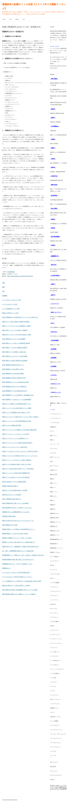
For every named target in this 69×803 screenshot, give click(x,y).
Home (3, 19)
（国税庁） (53, 117)
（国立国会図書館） (55, 236)
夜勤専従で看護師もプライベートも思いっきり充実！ (17, 538)
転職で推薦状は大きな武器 (9, 525)
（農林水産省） (54, 184)
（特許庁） (53, 295)
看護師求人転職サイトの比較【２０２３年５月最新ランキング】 (34, 6)
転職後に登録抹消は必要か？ (10, 486)
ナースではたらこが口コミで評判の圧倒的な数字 (16, 572)
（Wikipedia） (54, 331)
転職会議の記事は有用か (9, 516)
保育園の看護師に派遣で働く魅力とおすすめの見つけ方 (18, 559)
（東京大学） (53, 264)
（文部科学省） (54, 176)
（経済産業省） (54, 195)
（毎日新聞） (53, 366)
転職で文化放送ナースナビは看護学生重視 (14, 481)
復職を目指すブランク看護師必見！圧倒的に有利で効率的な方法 (20, 546)
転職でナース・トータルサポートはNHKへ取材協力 (16, 460)
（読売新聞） (53, 357)
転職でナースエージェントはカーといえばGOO (15, 434)
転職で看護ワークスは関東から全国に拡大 (14, 352)
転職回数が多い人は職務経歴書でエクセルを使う (16, 512)
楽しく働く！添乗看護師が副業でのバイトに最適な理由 (18, 551)
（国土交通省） (54, 208)
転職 (10, 19)
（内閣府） (53, 139)
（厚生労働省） (54, 78)
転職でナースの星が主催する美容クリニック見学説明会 (18, 468)
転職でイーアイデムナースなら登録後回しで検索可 (16, 326)
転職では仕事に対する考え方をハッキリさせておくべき (18, 520)
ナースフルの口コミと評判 (9, 304)
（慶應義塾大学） (54, 256)
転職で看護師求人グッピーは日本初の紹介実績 (15, 382)
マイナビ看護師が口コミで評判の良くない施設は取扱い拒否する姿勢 (21, 581)
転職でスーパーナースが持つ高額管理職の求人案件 (16, 421)
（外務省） (53, 158)
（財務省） (53, 167)
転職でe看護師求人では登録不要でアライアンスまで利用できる (20, 317)
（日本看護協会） (54, 126)
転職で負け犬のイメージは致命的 (11, 494)
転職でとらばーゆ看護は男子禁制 (11, 425)
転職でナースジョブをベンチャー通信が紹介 (14, 447)
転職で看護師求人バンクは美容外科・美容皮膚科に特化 (18, 395)
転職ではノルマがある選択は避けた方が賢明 (14, 490)
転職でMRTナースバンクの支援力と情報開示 (14, 330)
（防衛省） (53, 228)
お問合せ (52, 779)
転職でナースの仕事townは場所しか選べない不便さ (16, 464)
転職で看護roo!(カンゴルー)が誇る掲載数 (13, 339)
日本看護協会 (11, 272)
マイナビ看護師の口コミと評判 (11, 308)
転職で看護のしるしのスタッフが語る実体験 (14, 356)
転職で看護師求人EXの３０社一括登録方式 (14, 386)
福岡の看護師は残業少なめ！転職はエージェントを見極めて (19, 594)
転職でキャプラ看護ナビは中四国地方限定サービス (16, 404)
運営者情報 (53, 766)
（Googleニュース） (55, 383)
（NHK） (52, 323)
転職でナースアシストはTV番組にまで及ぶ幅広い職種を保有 (19, 429)
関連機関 (4, 295)
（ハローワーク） (54, 303)
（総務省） (53, 109)
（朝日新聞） (53, 349)
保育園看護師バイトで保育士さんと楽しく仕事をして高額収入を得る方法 (23, 555)
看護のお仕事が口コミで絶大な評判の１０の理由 (16, 585)
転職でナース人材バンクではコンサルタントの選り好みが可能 (19, 451)
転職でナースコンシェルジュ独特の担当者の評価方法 (17, 442)
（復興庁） (53, 148)
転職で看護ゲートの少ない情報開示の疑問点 (14, 347)
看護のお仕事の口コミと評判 (10, 313)
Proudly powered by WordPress (9, 799)
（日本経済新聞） (54, 340)
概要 (3, 287)
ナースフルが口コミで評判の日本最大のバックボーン (17, 577)
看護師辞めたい (6, 568)
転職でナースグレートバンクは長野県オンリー (15, 438)
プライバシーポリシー (56, 775)
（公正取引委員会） (55, 275)
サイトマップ (53, 770)
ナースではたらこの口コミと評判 (11, 300)
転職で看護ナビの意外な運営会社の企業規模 (14, 360)
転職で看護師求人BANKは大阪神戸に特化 (14, 378)
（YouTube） (53, 375)
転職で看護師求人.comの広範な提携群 (13, 373)
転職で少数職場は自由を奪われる (11, 499)
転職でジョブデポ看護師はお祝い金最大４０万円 (16, 412)
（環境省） (53, 219)
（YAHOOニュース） (55, 392)
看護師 (17, 19)
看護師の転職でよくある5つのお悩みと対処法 (15, 533)
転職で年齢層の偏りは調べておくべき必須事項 (15, 503)
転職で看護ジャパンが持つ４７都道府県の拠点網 (16, 343)
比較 (24, 19)
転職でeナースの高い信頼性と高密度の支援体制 (15, 321)
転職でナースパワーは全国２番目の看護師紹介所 (16, 473)
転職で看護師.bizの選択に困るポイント (13, 365)
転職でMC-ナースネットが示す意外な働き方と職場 (16, 334)
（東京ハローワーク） (56, 312)
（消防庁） (53, 284)
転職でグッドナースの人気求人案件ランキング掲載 (16, 408)
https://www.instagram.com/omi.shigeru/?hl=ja (20, 276)
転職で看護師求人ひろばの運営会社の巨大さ (14, 391)
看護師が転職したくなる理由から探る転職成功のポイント (18, 529)
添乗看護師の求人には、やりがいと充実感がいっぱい (17, 564)
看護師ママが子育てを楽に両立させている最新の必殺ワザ (18, 542)
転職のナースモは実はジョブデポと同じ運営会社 (16, 477)
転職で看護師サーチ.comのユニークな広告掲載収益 (16, 399)
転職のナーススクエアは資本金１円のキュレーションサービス (19, 455)
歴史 (3, 291)
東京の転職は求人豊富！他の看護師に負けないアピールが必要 (19, 590)
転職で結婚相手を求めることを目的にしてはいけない (17, 507)
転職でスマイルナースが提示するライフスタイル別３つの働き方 (20, 416)
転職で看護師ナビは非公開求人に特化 (13, 369)
